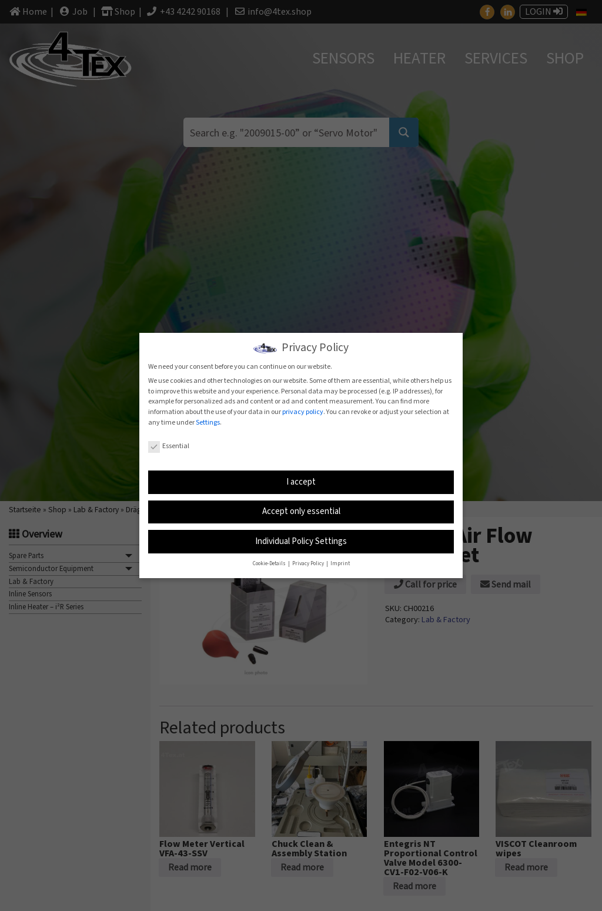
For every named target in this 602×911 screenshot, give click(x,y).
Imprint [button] (340, 562)
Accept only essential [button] (301, 510)
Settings (208, 421)
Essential (168, 446)
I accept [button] (301, 481)
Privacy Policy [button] (308, 562)
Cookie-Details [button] (270, 562)
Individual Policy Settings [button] (301, 540)
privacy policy (302, 411)
